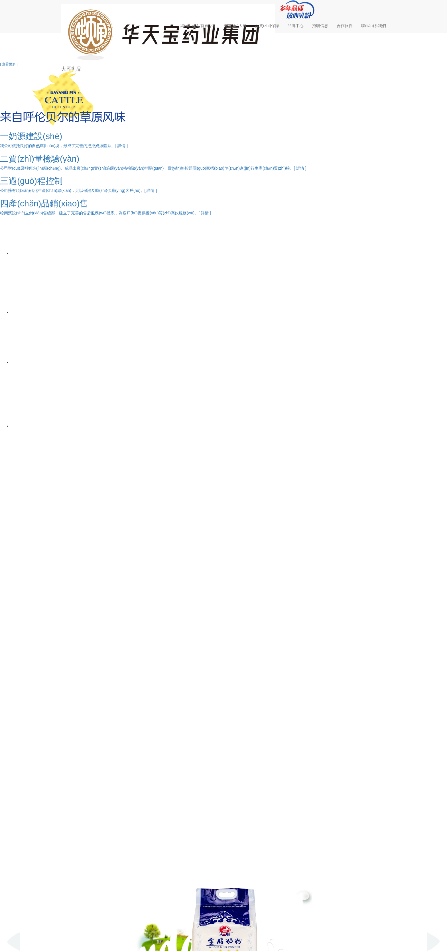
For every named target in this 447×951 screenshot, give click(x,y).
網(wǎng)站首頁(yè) (197, 25)
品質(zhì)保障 (267, 25)
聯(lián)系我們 (373, 25)
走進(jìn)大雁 (235, 25)
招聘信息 (320, 25)
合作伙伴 (345, 25)
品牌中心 (296, 25)
